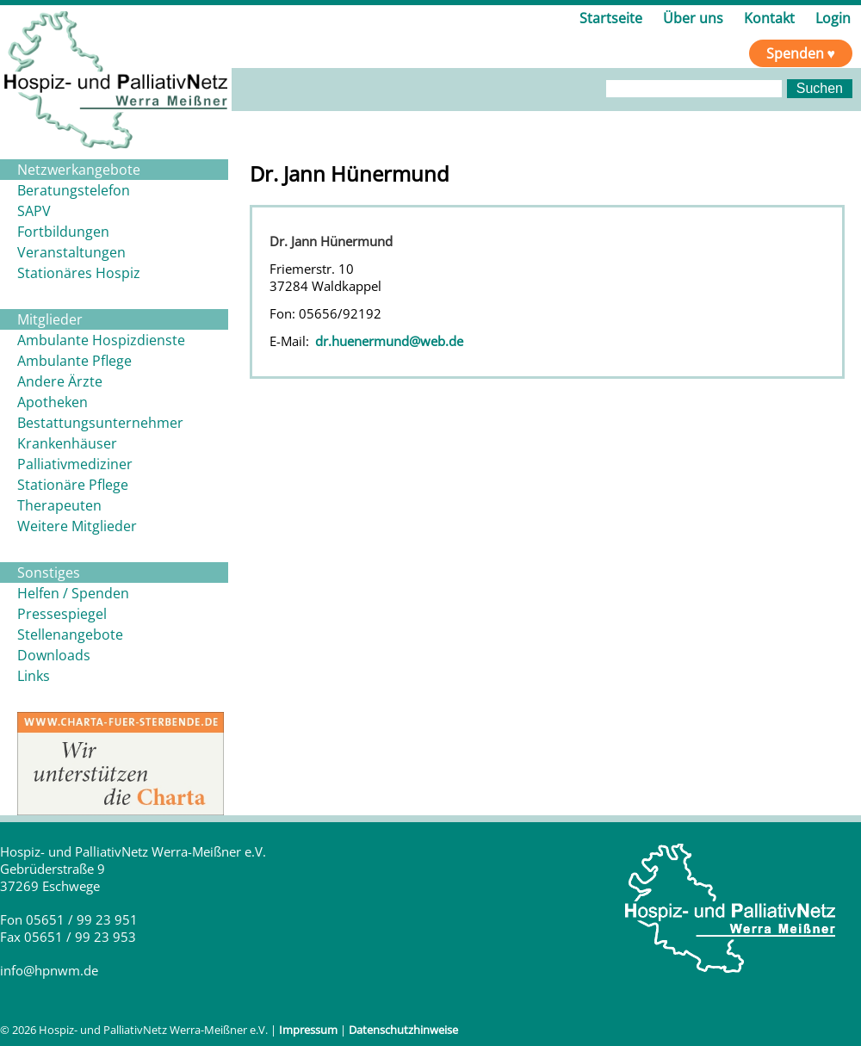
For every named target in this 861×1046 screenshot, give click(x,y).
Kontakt (769, 18)
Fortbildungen (63, 231)
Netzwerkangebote (78, 169)
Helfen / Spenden (73, 593)
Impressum (308, 1029)
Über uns (693, 18)
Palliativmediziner (75, 464)
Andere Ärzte (59, 381)
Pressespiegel (62, 613)
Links (33, 675)
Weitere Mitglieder (77, 526)
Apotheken (52, 402)
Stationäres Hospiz (78, 272)
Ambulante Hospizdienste (101, 340)
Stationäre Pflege (72, 484)
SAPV (34, 210)
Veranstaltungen (71, 252)
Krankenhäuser (67, 443)
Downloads (53, 655)
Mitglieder (50, 319)
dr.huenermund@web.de (389, 341)
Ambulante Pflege (74, 360)
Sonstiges (48, 572)
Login (833, 18)
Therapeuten (59, 505)
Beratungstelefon (73, 190)
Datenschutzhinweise (403, 1029)
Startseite (610, 18)
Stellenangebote (70, 634)
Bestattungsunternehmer (100, 422)
